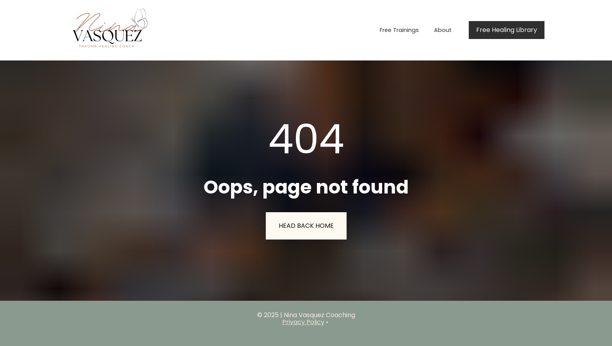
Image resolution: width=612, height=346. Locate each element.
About (443, 30)
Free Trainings (399, 30)
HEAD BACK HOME (306, 225)
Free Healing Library (506, 29)
